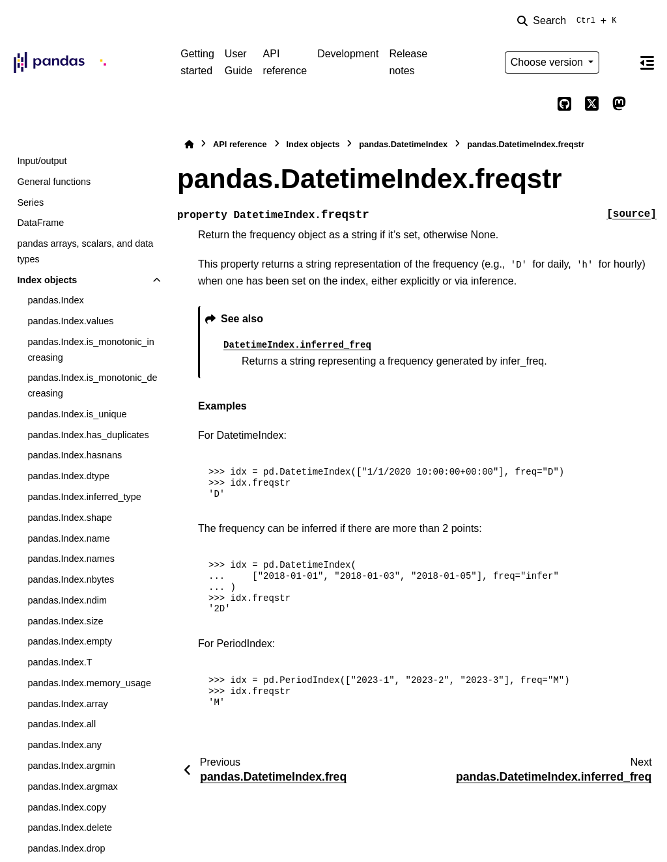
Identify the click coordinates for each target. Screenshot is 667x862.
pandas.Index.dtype (68, 476)
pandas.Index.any (64, 745)
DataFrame (40, 222)
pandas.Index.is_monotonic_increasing (90, 350)
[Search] (569, 21)
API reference (285, 62)
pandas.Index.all (61, 724)
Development (347, 53)
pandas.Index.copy (66, 807)
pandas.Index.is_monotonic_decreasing (92, 385)
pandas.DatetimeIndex (403, 144)
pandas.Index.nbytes (70, 579)
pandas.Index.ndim (67, 600)
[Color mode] (619, 62)
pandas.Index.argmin (71, 765)
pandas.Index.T (59, 662)
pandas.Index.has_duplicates (88, 435)
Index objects (47, 280)
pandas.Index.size (65, 621)
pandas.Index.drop (66, 848)
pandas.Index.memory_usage (89, 683)
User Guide (239, 62)
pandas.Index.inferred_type (84, 497)
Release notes (408, 62)
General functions (54, 181)
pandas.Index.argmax (72, 786)
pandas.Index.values (70, 321)
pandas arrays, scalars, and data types (85, 251)
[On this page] (647, 62)
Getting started (197, 62)
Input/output (41, 161)
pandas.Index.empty (69, 641)
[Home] (188, 144)
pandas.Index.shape (69, 517)
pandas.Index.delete (69, 827)
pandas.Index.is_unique (76, 414)
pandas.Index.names (71, 558)
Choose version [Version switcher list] (548, 62)
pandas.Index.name (68, 538)
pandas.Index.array (67, 704)
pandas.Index (55, 300)
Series (30, 202)
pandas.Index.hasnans (74, 455)
